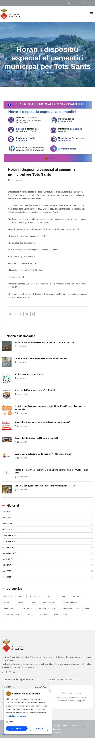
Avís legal (56, 726)
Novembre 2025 (47, 541)
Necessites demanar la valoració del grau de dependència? (42, 422)
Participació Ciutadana (47, 608)
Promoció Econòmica (71, 608)
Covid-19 (49, 596)
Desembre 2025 (47, 535)
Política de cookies (70, 726)
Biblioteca (8, 596)
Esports (7, 602)
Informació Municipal (69, 602)
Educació (75, 596)
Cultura (62, 596)
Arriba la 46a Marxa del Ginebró (29, 374)
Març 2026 (47, 517)
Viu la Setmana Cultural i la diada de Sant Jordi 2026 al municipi (44, 342)
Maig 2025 (47, 577)
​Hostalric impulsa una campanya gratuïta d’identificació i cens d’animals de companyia (50, 407)
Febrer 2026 (47, 523)
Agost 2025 (47, 559)
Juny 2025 (47, 571)
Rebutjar (39, 728)
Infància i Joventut (48, 602)
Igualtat (32, 602)
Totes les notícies (61, 615)
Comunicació (35, 596)
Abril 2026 (47, 511)
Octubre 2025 (47, 547)
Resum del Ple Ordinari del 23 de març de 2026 (36, 438)
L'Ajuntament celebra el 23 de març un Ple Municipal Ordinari (43, 454)
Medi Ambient (9, 608)
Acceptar (16, 728)
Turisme (30, 615)
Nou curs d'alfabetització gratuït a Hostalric (35, 390)
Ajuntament (25, 687)
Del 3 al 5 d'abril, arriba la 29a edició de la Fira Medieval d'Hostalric (45, 486)
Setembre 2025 (47, 553)
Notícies (50, 73)
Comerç (21, 596)
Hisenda (20, 602)
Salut (87, 608)
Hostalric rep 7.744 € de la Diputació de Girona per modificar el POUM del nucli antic (51, 471)
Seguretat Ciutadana (12, 615)
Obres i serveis (27, 608)
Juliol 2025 (47, 565)
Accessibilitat (85, 726)
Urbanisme (43, 615)
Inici (42, 73)
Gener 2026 (47, 529)
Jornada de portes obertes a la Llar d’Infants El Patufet (41, 358)
